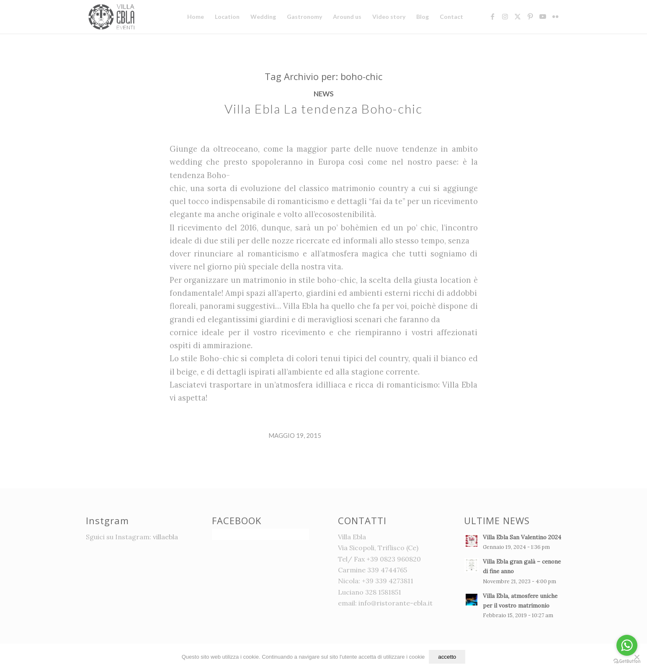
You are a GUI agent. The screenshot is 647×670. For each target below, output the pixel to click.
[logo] (113, 17)
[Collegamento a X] (517, 16)
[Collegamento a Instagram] (505, 16)
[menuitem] (195, 17)
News (324, 94)
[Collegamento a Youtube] (542, 16)
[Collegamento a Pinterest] (530, 16)
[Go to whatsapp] (626, 645)
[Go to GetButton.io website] (626, 661)
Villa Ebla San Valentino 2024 (522, 537)
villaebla (165, 537)
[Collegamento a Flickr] (555, 16)
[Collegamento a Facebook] (492, 16)
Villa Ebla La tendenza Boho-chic (323, 108)
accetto (447, 657)
